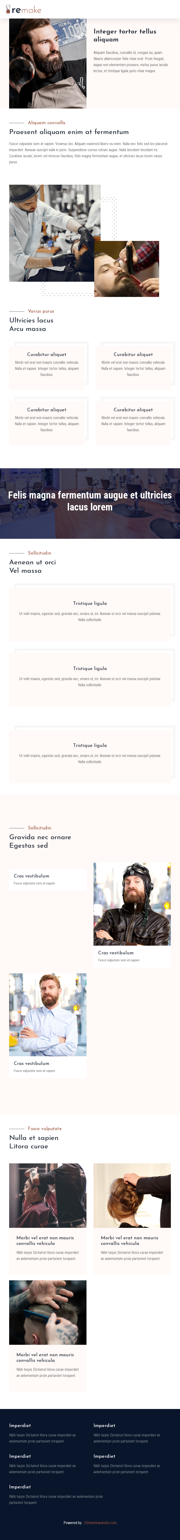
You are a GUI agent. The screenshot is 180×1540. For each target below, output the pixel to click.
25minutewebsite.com (100, 1523)
